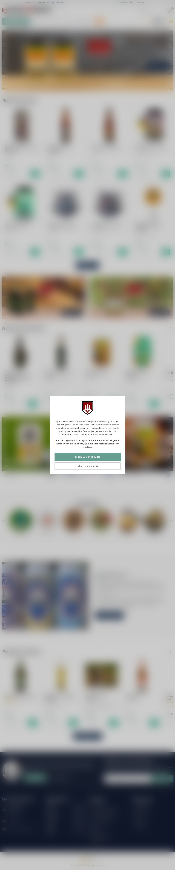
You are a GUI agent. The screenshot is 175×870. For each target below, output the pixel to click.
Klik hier (75, 434)
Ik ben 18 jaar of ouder (87, 456)
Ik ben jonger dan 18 (87, 466)
